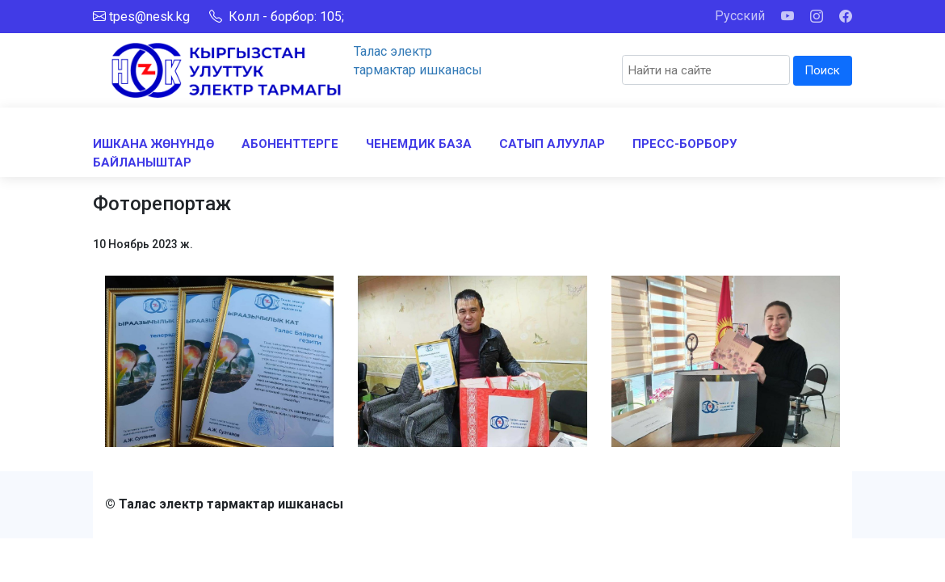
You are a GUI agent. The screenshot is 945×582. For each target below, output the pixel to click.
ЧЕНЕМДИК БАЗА (419, 144)
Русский (740, 15)
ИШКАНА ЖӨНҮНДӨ (153, 144)
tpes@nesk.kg (149, 16)
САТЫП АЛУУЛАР (552, 144)
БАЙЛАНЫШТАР (142, 162)
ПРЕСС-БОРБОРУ (684, 144)
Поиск (822, 70)
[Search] (706, 70)
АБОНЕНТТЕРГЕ (290, 144)
